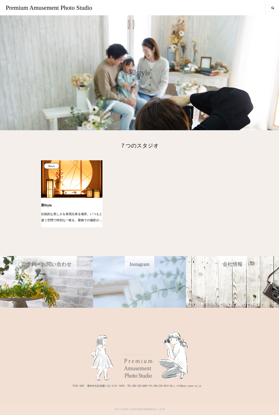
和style (51, 166)
